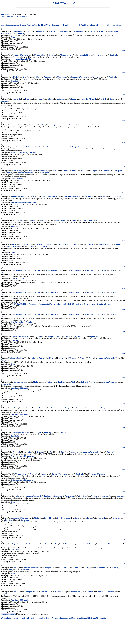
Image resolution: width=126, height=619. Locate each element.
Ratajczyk (120, 496)
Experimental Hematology (20, 388)
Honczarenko (79, 31)
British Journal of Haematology (22, 456)
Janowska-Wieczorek (20, 55)
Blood (13, 37)
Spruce (118, 244)
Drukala (44, 220)
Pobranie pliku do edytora (61, 618)
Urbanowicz (89, 197)
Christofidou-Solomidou (86, 544)
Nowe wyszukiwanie (114, 25)
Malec (102, 197)
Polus (112, 270)
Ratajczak (41, 31)
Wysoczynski (18, 31)
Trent (83, 171)
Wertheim (67, 336)
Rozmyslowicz (30, 592)
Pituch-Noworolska (19, 197)
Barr (91, 358)
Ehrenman (58, 496)
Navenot (52, 358)
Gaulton (90, 592)
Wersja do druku (52, 25)
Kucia (53, 31)
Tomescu (42, 358)
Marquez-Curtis (66, 55)
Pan (62, 452)
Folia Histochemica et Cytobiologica (24, 202)
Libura (12, 358)
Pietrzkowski (60, 220)
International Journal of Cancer (22, 59)
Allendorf (60, 99)
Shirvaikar (64, 31)
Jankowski (17, 171)
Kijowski (52, 55)
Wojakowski (61, 77)
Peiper (94, 171)
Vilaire (73, 382)
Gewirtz (94, 496)
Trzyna (74, 171)
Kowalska (82, 496)
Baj (51, 452)
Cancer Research (17, 179)
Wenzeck (102, 31)
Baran (73, 99)
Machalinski (83, 55)
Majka (50, 99)
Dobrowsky (34, 474)
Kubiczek (54, 408)
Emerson (105, 496)
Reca (30, 31)
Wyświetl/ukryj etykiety (36, 25)
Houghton (8, 173)
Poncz (10, 570)
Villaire (40, 408)
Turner (77, 336)
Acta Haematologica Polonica (21, 322)
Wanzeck (47, 77)
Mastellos (27, 244)
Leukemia (14, 129)
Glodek (90, 244)
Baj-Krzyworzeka (71, 197)
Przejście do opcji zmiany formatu (13, 25)
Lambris (30, 246)
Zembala (105, 171)
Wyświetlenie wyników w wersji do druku (35, 618)
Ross (112, 99)
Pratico (49, 382)
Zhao (66, 171)
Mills (93, 31)
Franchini (75, 244)
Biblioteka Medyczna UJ (97, 618)
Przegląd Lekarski (17, 278)
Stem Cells (15, 81)
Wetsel (103, 99)
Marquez (49, 244)
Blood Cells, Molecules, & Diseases (23, 153)
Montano (44, 474)
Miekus (37, 77)
